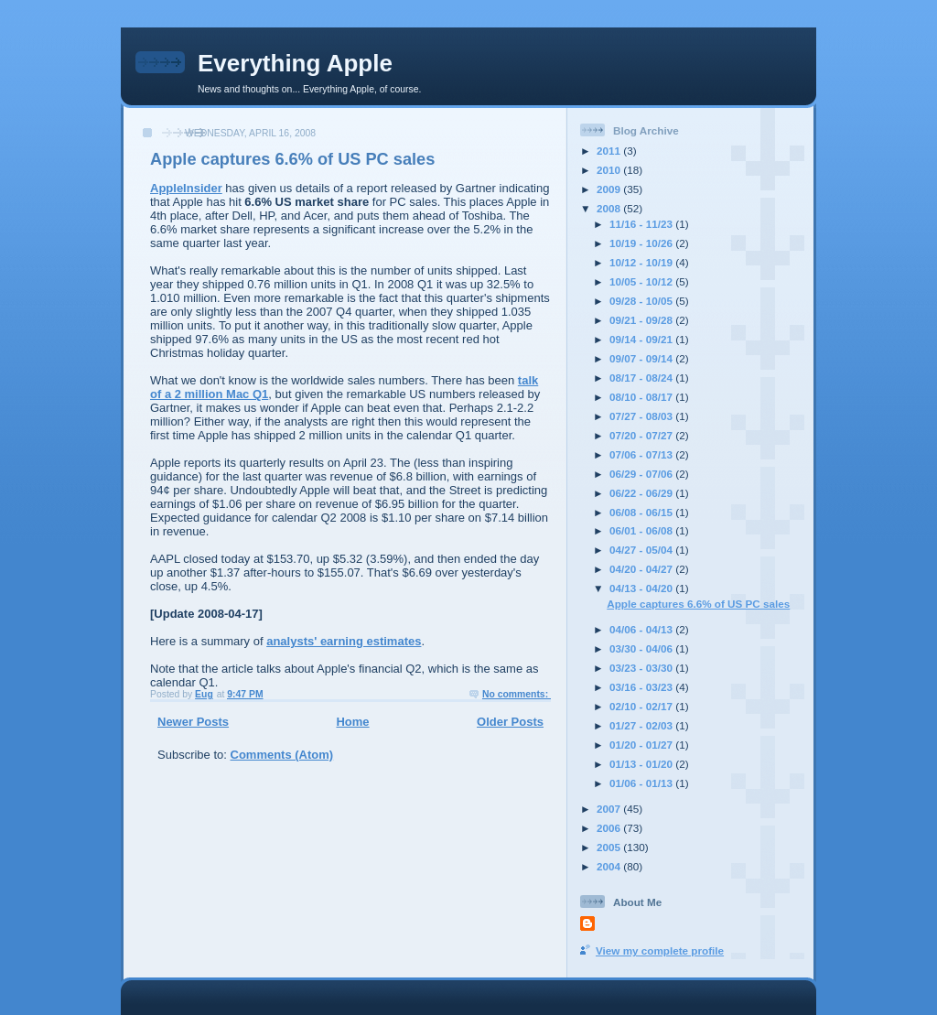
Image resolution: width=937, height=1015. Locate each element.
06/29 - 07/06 (642, 474)
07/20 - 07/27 (642, 435)
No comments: (516, 694)
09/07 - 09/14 (642, 358)
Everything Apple (295, 63)
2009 (610, 189)
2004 (610, 866)
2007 (610, 809)
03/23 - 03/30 (642, 668)
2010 (610, 170)
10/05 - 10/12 (642, 281)
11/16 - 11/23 (642, 224)
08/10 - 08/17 (642, 397)
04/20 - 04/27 (642, 569)
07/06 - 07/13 (642, 454)
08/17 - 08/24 (642, 377)
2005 (610, 847)
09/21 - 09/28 (642, 320)
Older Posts (510, 722)
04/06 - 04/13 (642, 629)
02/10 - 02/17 (642, 706)
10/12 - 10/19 (642, 262)
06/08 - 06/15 (642, 512)
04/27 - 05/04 (642, 550)
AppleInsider (186, 188)
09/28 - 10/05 (642, 301)
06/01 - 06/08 (642, 530)
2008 (610, 208)
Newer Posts (193, 722)
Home (352, 722)
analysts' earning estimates (343, 641)
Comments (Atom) (282, 754)
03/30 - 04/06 (642, 648)
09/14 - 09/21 (642, 339)
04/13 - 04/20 (642, 588)
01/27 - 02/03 (642, 725)
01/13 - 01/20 (642, 764)
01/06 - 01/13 (642, 783)
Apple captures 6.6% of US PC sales (292, 159)
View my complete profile (660, 950)
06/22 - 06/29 (642, 493)
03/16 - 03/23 (642, 687)
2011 (610, 151)
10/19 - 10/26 (642, 243)
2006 (610, 828)
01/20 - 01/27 (642, 744)
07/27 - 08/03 (642, 416)
